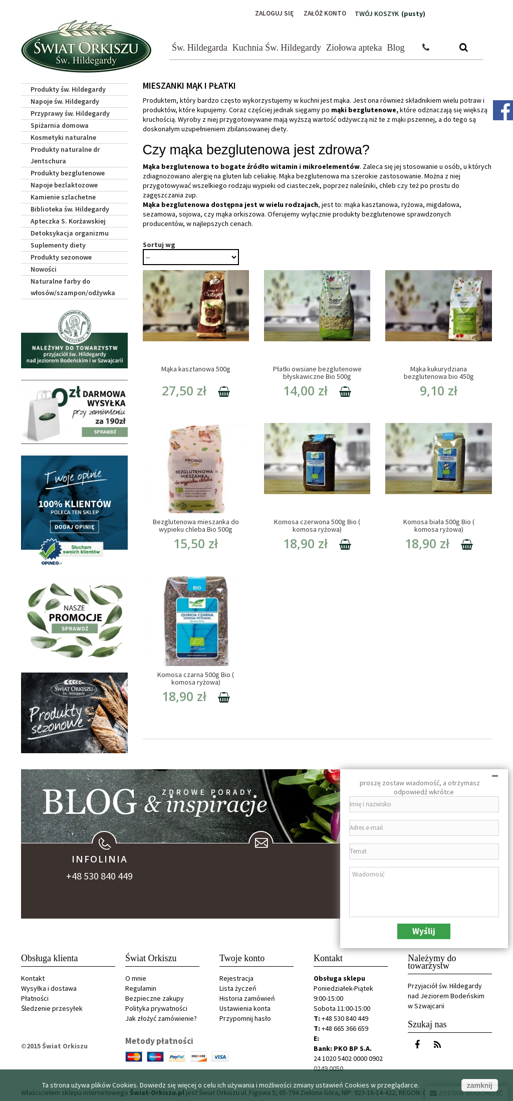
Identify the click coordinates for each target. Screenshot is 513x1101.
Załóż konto (323, 13)
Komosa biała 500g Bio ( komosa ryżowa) (438, 525)
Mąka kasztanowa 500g (195, 368)
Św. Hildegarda (199, 47)
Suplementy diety (58, 244)
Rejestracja (236, 977)
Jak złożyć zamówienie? (161, 1017)
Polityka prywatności (156, 1007)
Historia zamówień (247, 997)
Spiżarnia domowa (60, 124)
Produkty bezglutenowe (68, 171)
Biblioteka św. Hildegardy (70, 207)
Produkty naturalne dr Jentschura (65, 154)
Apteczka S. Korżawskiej (68, 220)
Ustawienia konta (245, 1007)
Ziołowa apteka (354, 47)
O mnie (135, 977)
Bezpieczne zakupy (154, 997)
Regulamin (140, 987)
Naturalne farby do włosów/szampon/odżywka (73, 286)
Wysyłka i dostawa (49, 987)
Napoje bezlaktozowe (64, 183)
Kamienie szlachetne (63, 195)
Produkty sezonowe (61, 256)
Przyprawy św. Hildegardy (70, 112)
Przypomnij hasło (245, 1017)
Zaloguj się (271, 13)
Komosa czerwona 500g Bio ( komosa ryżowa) (317, 525)
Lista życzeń (237, 987)
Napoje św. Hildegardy (65, 100)
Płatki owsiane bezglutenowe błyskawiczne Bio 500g (317, 372)
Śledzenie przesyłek (52, 1007)
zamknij (479, 1085)
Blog (396, 47)
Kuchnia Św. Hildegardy (276, 47)
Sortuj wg (159, 244)
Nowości (44, 268)
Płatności (35, 997)
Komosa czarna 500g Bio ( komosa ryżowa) (195, 678)
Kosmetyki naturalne (63, 136)
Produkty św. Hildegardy (68, 88)
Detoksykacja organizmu (70, 232)
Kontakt (33, 977)
